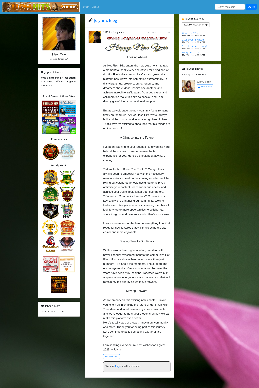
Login (118, 366)
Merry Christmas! (191, 52)
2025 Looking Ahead (114, 32)
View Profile (205, 86)
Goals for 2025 (190, 33)
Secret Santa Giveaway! (194, 46)
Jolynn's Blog (105, 20)
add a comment (111, 356)
